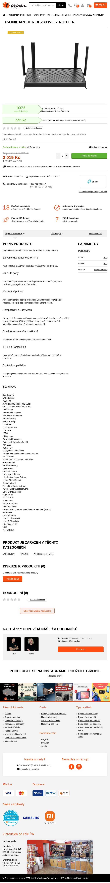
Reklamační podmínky (14, 724)
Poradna (45, 743)
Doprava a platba (12, 717)
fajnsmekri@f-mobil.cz (69, 641)
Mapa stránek (11, 741)
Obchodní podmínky (13, 720)
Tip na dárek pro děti (87, 717)
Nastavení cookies (49, 724)
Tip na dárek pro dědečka (89, 724)
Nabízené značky (49, 717)
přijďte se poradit (69, 221)
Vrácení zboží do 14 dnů (15, 734)
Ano (105, 258)
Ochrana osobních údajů (15, 738)
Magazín (45, 739)
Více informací (9, 139)
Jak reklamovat (11, 731)
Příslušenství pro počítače (19, 15)
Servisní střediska (12, 727)
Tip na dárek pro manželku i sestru (90, 729)
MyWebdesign (82, 878)
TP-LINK (65, 15)
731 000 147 (75, 638)
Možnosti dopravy (98, 147)
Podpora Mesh (100, 269)
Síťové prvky (39, 15)
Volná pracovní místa (50, 720)
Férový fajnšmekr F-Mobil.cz (53, 714)
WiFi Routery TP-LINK (43, 554)
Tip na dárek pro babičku (89, 720)
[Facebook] (71, 767)
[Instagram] (79, 767)
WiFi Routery (53, 15)
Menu (100, 5)
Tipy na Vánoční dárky (88, 714)
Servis (44, 746)
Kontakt (8, 714)
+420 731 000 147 (41, 185)
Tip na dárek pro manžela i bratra (90, 735)
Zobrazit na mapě (10, 855)
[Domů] (3, 14)
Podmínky (65, 111)
